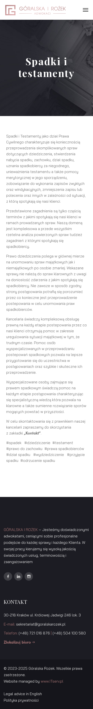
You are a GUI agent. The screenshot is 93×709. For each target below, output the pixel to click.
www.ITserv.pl (52, 681)
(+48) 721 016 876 (34, 633)
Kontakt (32, 433)
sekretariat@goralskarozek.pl (40, 624)
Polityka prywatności (21, 700)
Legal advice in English (23, 693)
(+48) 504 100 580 (69, 633)
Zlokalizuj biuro (19, 642)
